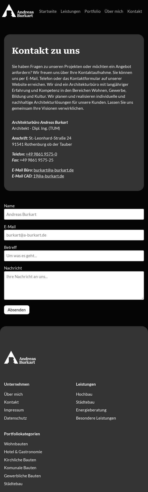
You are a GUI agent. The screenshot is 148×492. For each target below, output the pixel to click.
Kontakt (134, 11)
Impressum (14, 410)
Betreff (10, 247)
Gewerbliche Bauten (22, 475)
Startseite (48, 11)
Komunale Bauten (20, 467)
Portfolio (93, 11)
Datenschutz (15, 418)
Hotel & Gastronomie (23, 451)
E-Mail (10, 226)
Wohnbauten (16, 444)
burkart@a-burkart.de (54, 170)
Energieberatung (91, 410)
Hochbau (84, 394)
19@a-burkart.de (48, 176)
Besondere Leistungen (96, 418)
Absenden (17, 309)
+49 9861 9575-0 (41, 154)
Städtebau (85, 402)
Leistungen (70, 11)
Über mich (114, 11)
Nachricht (13, 268)
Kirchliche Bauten (20, 459)
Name (9, 205)
